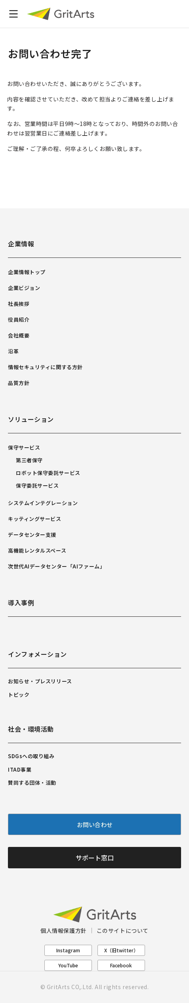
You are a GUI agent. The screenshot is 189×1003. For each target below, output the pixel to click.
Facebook (121, 965)
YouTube (68, 965)
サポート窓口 (95, 857)
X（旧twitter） (121, 950)
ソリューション (31, 419)
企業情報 (21, 243)
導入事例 (21, 602)
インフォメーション (37, 654)
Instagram (68, 950)
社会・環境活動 (31, 729)
